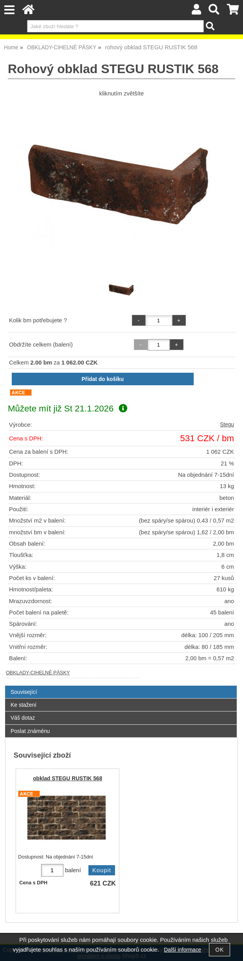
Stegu (227, 425)
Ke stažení (23, 705)
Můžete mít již (67, 408)
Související (24, 692)
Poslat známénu (30, 731)
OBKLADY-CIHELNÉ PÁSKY (38, 672)
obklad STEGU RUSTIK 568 (67, 778)
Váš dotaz (23, 718)
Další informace (182, 950)
